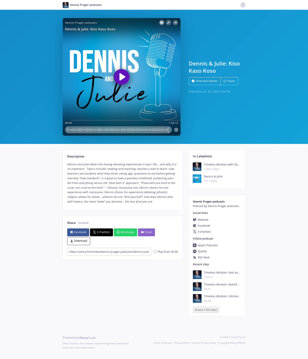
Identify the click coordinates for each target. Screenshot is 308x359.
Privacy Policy (182, 342)
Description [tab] (75, 156)
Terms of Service (163, 342)
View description (205, 81)
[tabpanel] (122, 183)
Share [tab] (71, 223)
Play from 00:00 (166, 252)
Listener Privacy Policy (204, 342)
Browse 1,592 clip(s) (206, 309)
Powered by (79, 337)
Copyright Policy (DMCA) (232, 342)
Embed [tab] (83, 223)
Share (229, 81)
